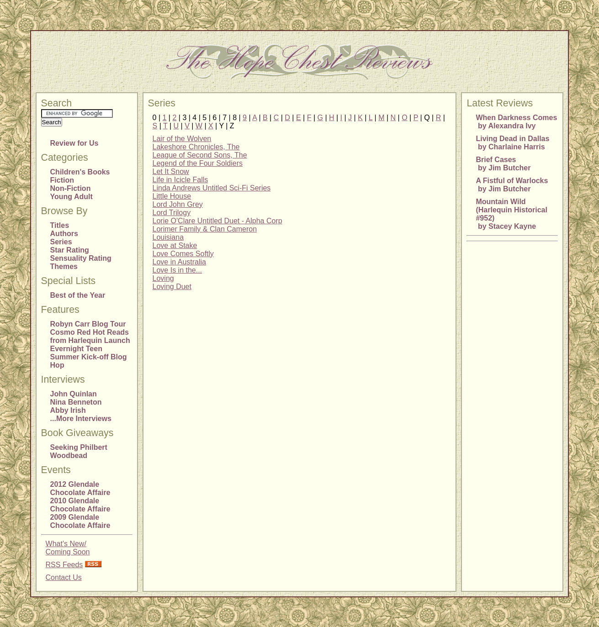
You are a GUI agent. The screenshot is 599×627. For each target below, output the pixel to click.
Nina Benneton (76, 402)
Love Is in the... (177, 270)
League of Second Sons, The (200, 155)
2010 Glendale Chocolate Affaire (80, 505)
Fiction (62, 180)
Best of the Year (78, 295)
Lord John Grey (178, 204)
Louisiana (168, 237)
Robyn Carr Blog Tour (88, 324)
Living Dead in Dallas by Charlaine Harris (512, 143)
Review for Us (74, 143)
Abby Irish (68, 410)
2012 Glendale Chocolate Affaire (80, 488)
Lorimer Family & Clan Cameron (205, 229)
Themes (64, 266)
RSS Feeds (64, 565)
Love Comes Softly (183, 254)
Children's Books (80, 172)
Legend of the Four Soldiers (198, 163)
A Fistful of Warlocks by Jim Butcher (512, 185)
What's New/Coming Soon (68, 548)
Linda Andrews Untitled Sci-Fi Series (212, 188)
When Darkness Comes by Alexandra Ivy (516, 122)
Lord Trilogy (172, 212)
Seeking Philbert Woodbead (78, 451)
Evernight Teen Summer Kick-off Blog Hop (88, 357)
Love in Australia (179, 262)
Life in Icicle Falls (180, 180)
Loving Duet (172, 286)
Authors (64, 233)
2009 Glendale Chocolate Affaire (80, 521)
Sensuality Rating (80, 258)
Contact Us (64, 577)
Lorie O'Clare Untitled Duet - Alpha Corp (217, 221)
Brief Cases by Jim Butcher (503, 164)
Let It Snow (171, 171)
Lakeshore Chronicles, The (196, 147)
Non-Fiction (70, 188)
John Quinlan (73, 394)
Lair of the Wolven (182, 138)
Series (61, 242)
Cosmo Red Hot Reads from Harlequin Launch (90, 336)
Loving (163, 278)
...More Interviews (80, 418)
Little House (172, 196)
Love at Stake (175, 245)
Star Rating (69, 250)
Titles (59, 225)
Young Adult (71, 196)
